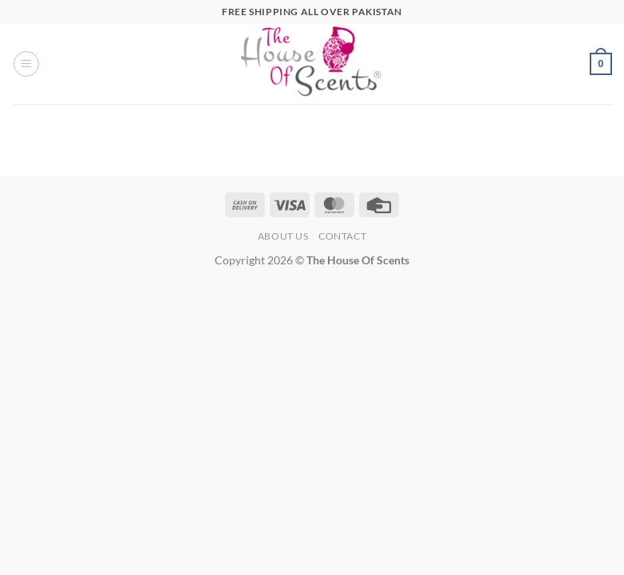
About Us (283, 236)
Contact (342, 236)
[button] (26, 64)
